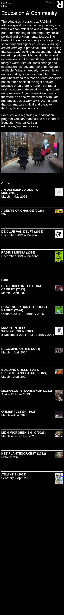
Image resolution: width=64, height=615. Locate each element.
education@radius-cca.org (19, 126)
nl (53, 2)
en (48, 2)
